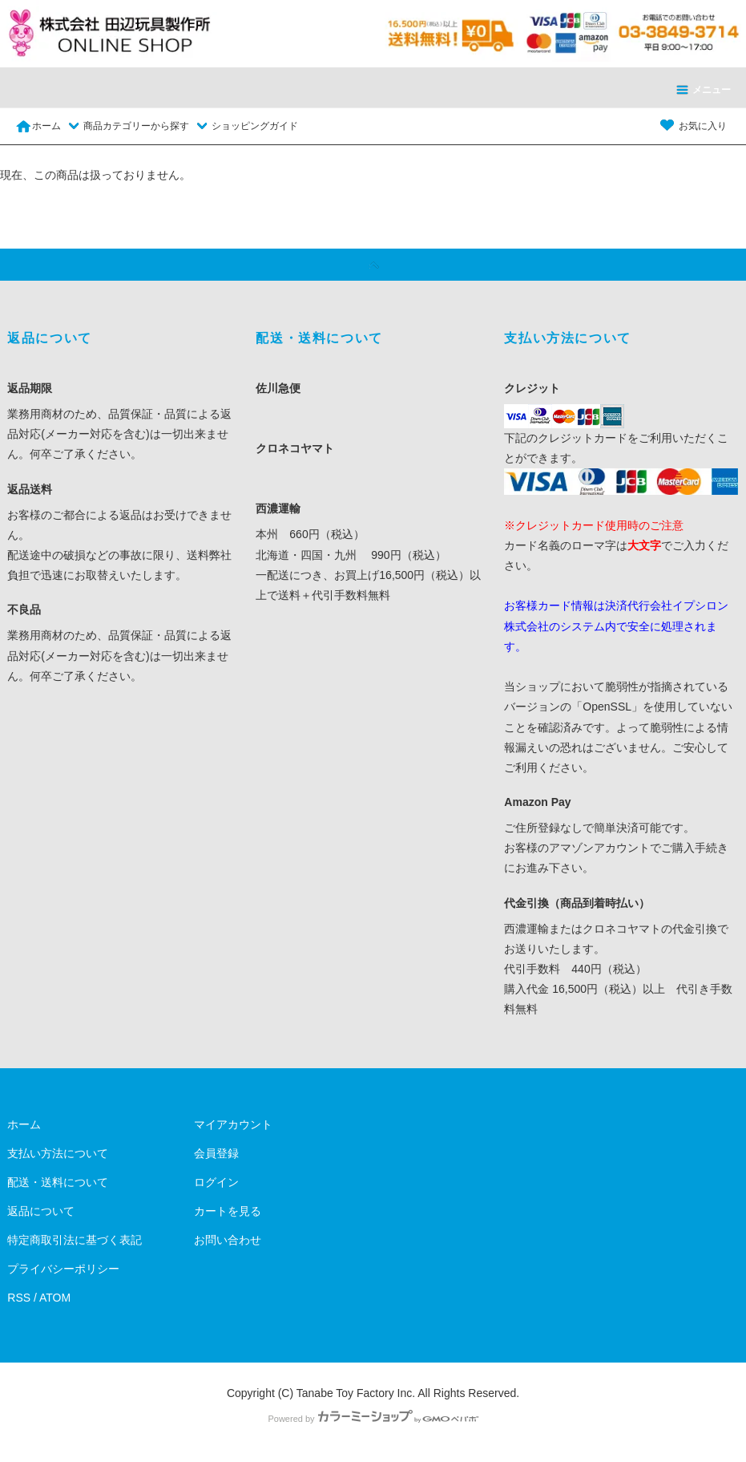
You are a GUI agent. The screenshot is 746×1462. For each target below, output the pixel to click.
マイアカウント (233, 1124)
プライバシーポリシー (63, 1268)
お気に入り (693, 126)
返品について (41, 1211)
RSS (18, 1297)
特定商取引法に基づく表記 (74, 1239)
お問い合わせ (227, 1239)
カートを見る (227, 1211)
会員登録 (216, 1153)
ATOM (55, 1297)
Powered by (373, 1419)
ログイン (216, 1182)
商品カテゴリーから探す (126, 126)
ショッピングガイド (245, 126)
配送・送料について (57, 1182)
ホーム (38, 126)
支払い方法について (57, 1153)
